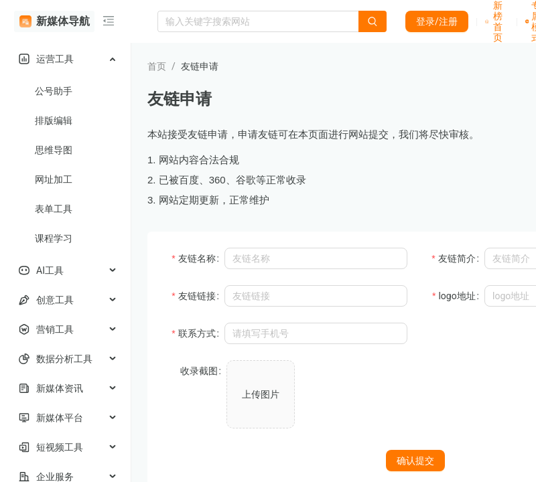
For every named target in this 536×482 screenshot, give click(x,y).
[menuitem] (65, 59)
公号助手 (53, 91)
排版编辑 (53, 120)
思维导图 (53, 150)
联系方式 (197, 333)
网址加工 (53, 179)
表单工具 (53, 209)
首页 (156, 66)
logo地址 (456, 296)
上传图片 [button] (260, 394)
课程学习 (53, 238)
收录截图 (199, 371)
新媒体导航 (54, 21)
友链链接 (197, 296)
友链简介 (457, 258)
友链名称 (197, 258)
